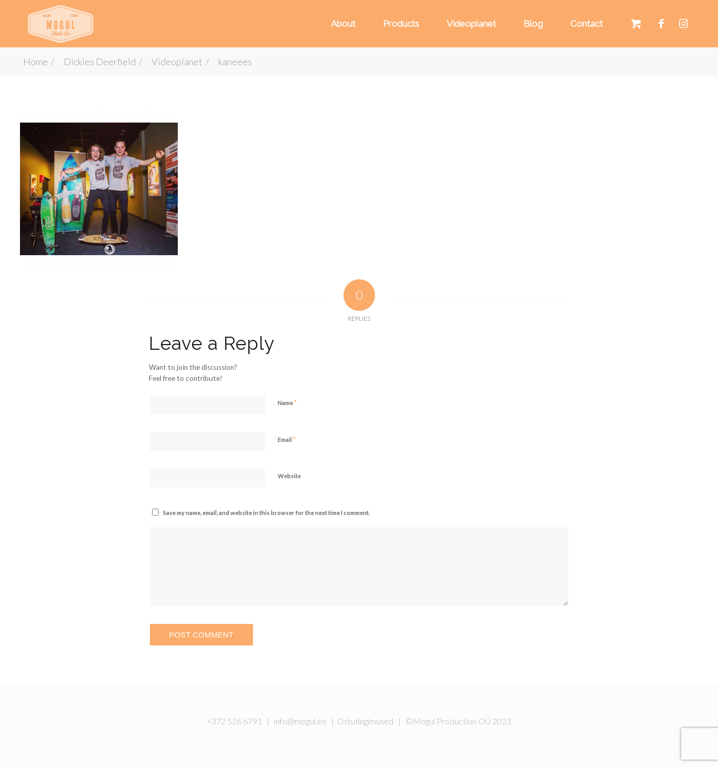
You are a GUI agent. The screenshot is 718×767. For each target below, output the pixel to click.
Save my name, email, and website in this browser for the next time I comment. (266, 512)
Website (289, 475)
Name (287, 402)
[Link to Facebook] (661, 23)
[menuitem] (342, 23)
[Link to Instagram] (684, 23)
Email (287, 439)
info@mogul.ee (300, 721)
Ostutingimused (365, 721)
